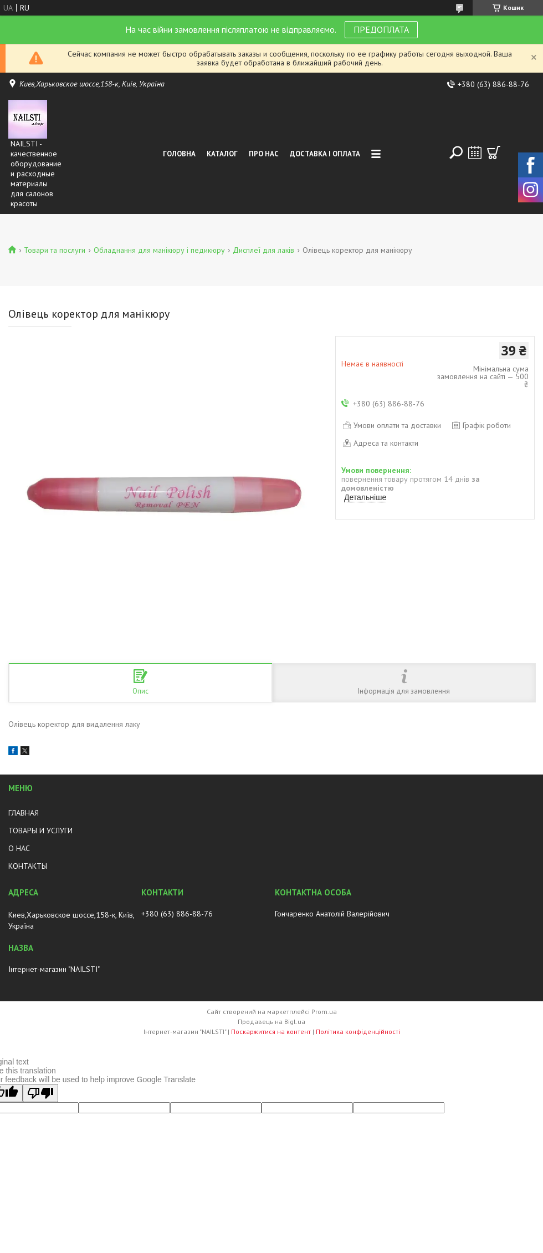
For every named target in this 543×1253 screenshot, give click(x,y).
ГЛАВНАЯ (23, 813)
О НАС (19, 848)
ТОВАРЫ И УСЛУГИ (40, 831)
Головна (179, 154)
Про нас (264, 154)
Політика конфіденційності (358, 1031)
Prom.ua (324, 1011)
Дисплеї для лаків (263, 250)
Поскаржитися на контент (271, 1031)
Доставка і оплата (325, 154)
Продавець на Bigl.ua (271, 1021)
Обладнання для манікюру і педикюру (159, 250)
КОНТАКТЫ (27, 866)
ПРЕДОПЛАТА (381, 29)
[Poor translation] (40, 1093)
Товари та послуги (54, 250)
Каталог (222, 154)
